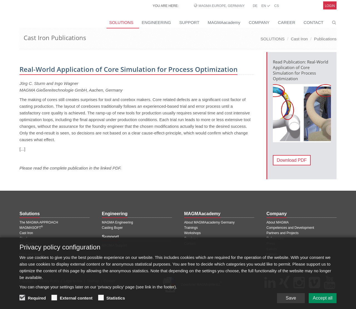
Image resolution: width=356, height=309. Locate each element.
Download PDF (292, 160)
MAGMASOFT (31, 228)
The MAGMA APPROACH (38, 222)
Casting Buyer (112, 228)
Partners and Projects (282, 233)
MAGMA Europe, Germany (222, 6)
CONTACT (313, 22)
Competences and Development (290, 228)
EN (265, 6)
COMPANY (259, 22)
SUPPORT (189, 22)
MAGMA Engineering (117, 222)
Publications (325, 38)
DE (255, 6)
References (274, 238)
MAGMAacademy (224, 22)
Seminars (191, 238)
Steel (23, 238)
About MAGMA (277, 222)
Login (330, 5)
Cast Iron (299, 38)
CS (276, 6)
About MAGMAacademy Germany (209, 222)
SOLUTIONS (121, 22)
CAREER (286, 22)
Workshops (192, 233)
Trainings (191, 228)
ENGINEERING (156, 22)
